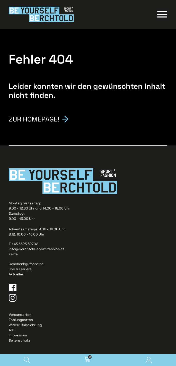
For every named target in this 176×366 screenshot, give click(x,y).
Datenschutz (19, 340)
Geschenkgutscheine (26, 264)
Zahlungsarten (21, 320)
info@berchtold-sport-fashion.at (36, 249)
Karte (13, 254)
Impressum (18, 335)
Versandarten (20, 314)
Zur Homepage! (34, 119)
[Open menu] (162, 14)
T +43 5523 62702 (23, 244)
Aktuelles (16, 274)
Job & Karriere (20, 269)
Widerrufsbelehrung (25, 325)
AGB (12, 330)
